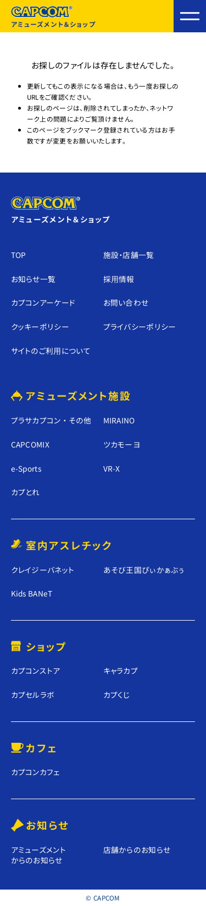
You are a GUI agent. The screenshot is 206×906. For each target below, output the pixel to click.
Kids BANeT (32, 593)
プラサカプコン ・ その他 (51, 420)
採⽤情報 (119, 278)
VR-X (111, 468)
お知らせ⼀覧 (33, 278)
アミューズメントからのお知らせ (38, 854)
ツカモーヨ (122, 444)
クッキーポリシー (40, 326)
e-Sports (26, 468)
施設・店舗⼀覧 (128, 254)
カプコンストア (35, 671)
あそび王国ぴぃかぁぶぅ (143, 570)
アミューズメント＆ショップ (53, 17)
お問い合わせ (126, 302)
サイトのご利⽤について (51, 350)
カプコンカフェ (35, 772)
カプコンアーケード (43, 302)
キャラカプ (120, 671)
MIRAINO (119, 420)
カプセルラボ (33, 695)
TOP (18, 254)
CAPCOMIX (30, 444)
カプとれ (25, 492)
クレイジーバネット (43, 570)
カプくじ (116, 695)
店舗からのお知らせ (137, 849)
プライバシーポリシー (139, 326)
